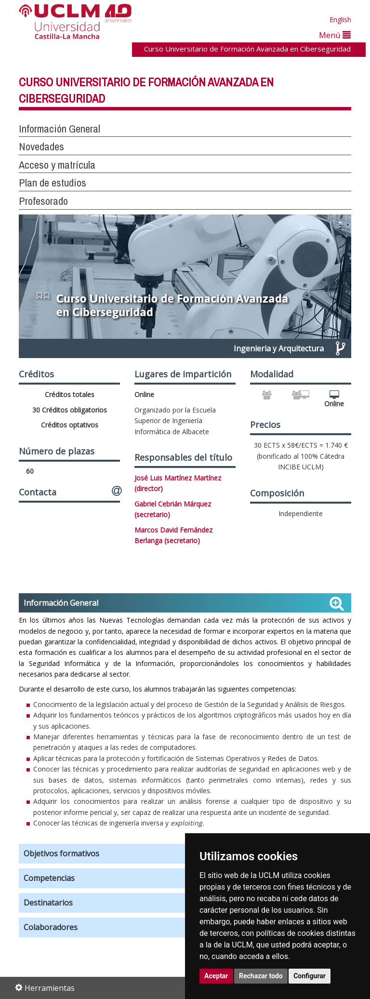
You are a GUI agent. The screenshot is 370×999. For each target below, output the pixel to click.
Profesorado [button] (43, 201)
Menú (335, 34)
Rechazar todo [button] (261, 976)
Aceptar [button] (216, 976)
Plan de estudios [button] (52, 182)
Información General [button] (59, 128)
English (340, 19)
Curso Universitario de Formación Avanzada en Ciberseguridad (247, 48)
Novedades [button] (41, 146)
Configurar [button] (309, 976)
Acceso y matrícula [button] (57, 165)
